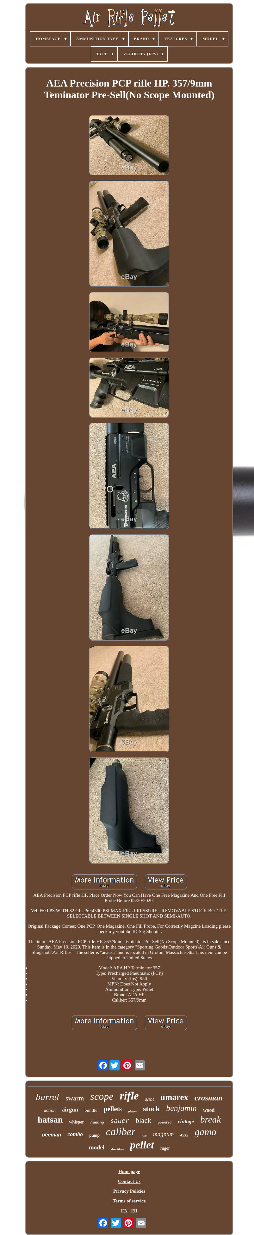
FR (134, 1210)
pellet (142, 1145)
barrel (47, 1097)
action (50, 1110)
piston (132, 1111)
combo (75, 1134)
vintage (186, 1121)
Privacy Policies (129, 1191)
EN (124, 1210)
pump (94, 1135)
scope (102, 1096)
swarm (74, 1098)
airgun (70, 1109)
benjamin (181, 1108)
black (143, 1120)
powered (164, 1122)
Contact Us (129, 1181)
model (97, 1147)
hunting (97, 1122)
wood (208, 1110)
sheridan (117, 1149)
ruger (165, 1148)
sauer (119, 1121)
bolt (144, 1136)
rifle (129, 1096)
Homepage (129, 1171)
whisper (76, 1122)
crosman (209, 1097)
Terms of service (129, 1200)
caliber (120, 1131)
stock (151, 1109)
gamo (205, 1131)
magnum (163, 1134)
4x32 (184, 1135)
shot (149, 1099)
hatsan (50, 1119)
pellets (113, 1109)
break (210, 1119)
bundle (90, 1110)
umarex (174, 1097)
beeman (51, 1134)
